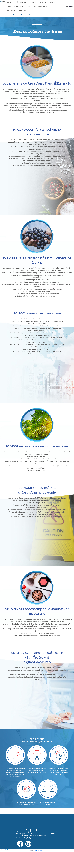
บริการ (9, 15)
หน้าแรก (3, 15)
